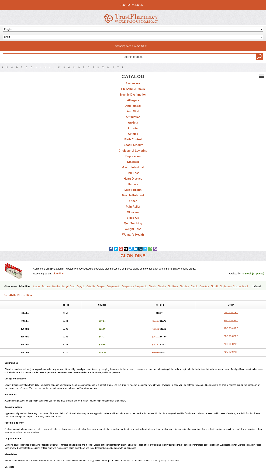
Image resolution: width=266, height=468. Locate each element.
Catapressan (128, 286)
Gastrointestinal (133, 167)
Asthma (133, 133)
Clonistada (204, 286)
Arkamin (36, 286)
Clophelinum (226, 286)
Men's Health (132, 189)
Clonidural (184, 286)
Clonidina (162, 286)
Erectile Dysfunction (133, 94)
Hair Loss (133, 173)
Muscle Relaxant (133, 195)
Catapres (101, 286)
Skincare (133, 212)
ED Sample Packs (133, 89)
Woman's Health (133, 234)
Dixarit (245, 286)
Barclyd (64, 286)
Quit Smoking (133, 223)
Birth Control (133, 139)
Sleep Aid (133, 217)
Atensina (56, 286)
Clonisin (194, 286)
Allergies (133, 100)
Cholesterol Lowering (133, 150)
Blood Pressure (133, 145)
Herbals (133, 184)
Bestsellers (133, 83)
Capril (72, 286)
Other (133, 201)
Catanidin (91, 286)
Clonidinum (173, 286)
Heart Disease (133, 178)
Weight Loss (133, 229)
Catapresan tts (113, 286)
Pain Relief (133, 206)
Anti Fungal (133, 105)
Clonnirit (215, 286)
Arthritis (132, 128)
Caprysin (81, 286)
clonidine (58, 273)
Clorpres (237, 286)
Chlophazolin (141, 286)
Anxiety (133, 122)
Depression (133, 156)
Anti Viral (133, 111)
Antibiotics (133, 117)
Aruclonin (46, 286)
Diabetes (133, 161)
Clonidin (152, 286)
